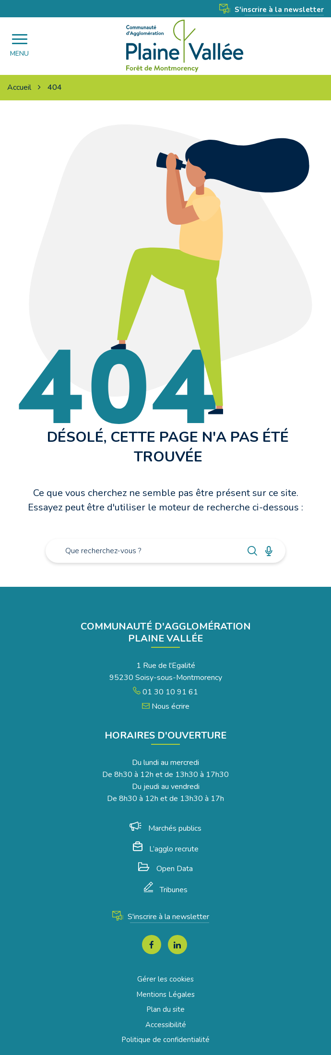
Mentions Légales (165, 994)
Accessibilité (165, 1025)
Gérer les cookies (165, 979)
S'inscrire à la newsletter (271, 9)
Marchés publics (165, 828)
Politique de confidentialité (165, 1039)
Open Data (165, 868)
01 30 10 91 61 (165, 692)
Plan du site (165, 1009)
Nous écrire (165, 706)
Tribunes (166, 890)
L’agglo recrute (166, 849)
